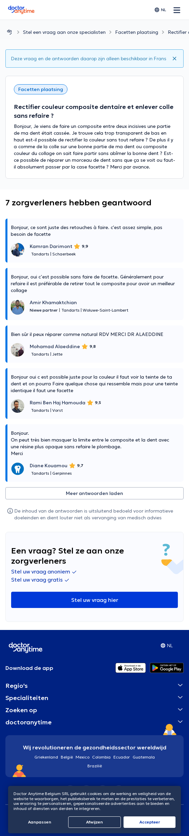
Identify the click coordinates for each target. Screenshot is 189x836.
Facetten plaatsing (136, 32)
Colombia (101, 757)
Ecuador (121, 757)
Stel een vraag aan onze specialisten (64, 32)
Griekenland (46, 757)
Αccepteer (149, 821)
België (67, 757)
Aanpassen (39, 821)
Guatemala (144, 757)
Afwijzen (94, 821)
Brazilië (94, 765)
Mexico (82, 757)
